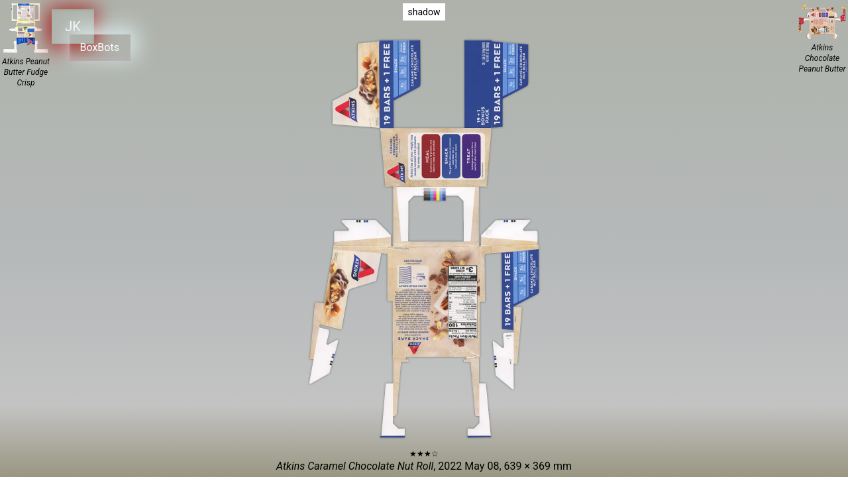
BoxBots (99, 46)
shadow (424, 12)
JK (73, 25)
